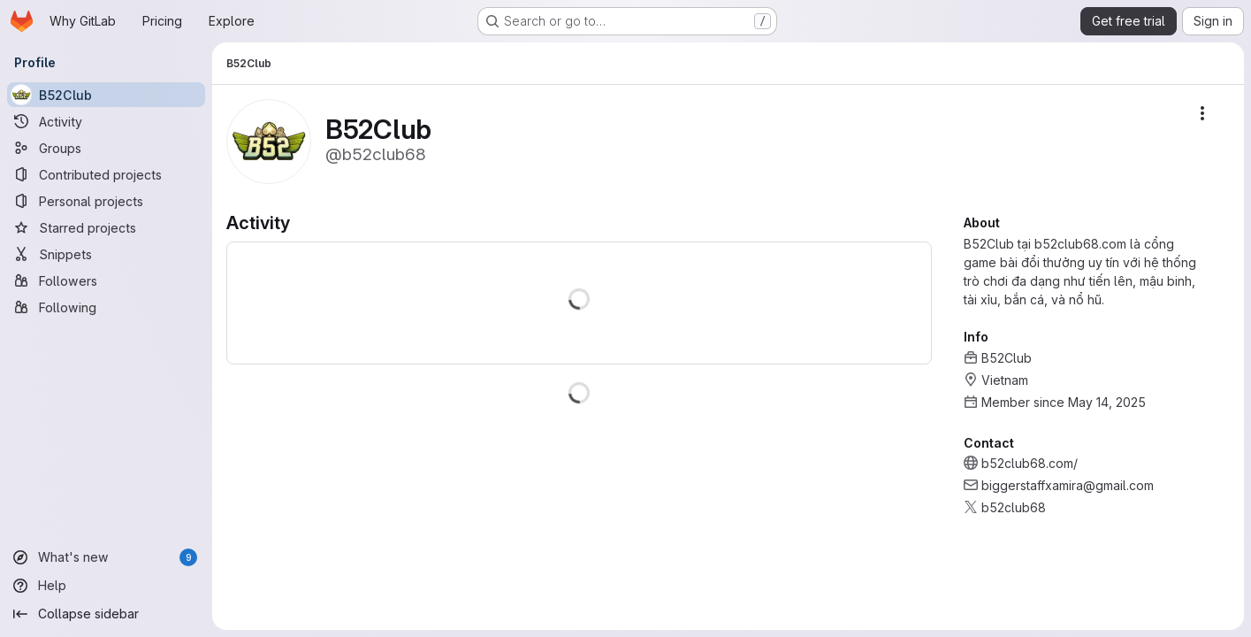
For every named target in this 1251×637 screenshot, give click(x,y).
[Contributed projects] (106, 174)
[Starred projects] (106, 227)
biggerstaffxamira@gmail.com (1067, 485)
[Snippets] (106, 254)
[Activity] (106, 121)
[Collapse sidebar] (106, 614)
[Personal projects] (106, 200)
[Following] (106, 307)
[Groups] (106, 147)
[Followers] (106, 280)
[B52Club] (106, 94)
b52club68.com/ (1029, 463)
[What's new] (106, 557)
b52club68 (1013, 507)
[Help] (106, 585)
